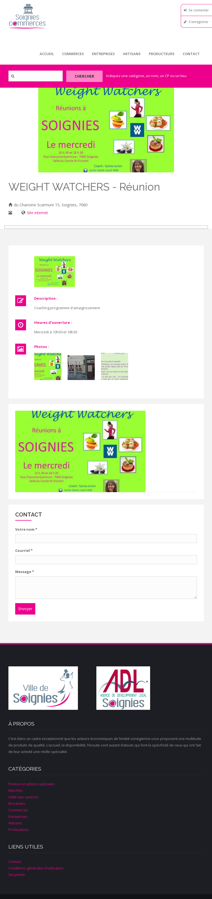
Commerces (73, 53)
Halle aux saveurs (23, 796)
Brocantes (16, 803)
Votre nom (26, 529)
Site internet (37, 212)
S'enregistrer (198, 22)
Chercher (84, 75)
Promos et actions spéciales (31, 783)
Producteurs (162, 53)
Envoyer (25, 608)
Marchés (15, 790)
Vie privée (16, 874)
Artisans (132, 53)
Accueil (47, 53)
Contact (191, 53)
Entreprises (103, 53)
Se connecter (199, 10)
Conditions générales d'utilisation (36, 867)
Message (24, 571)
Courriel (24, 550)
